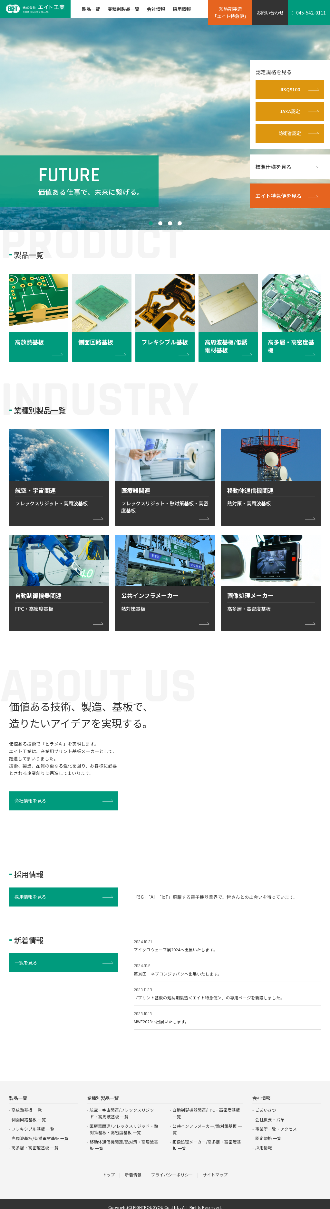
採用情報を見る (30, 899)
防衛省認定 (289, 133)
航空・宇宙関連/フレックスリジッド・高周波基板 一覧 (122, 1108)
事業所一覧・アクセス (276, 1123)
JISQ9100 (289, 89)
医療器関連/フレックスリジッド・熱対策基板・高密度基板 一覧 (124, 1123)
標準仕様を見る (273, 167)
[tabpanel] (165, 123)
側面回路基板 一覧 (29, 1114)
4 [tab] (179, 223)
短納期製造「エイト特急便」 (230, 12)
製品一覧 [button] (91, 8)
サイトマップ (215, 1169)
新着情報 (133, 1169)
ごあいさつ (265, 1105)
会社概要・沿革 (270, 1114)
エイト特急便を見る (278, 196)
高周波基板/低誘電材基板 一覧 (40, 1133)
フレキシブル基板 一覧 (33, 1123)
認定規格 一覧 (268, 1133)
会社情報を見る (30, 802)
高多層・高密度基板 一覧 (35, 1142)
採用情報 (263, 1142)
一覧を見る (26, 964)
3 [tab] (170, 223)
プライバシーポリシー (172, 1169)
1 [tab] (150, 223)
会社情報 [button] (156, 8)
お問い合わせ (270, 12)
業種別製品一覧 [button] (123, 8)
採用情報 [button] (182, 8)
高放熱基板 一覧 (27, 1105)
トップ (108, 1169)
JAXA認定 (290, 111)
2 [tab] (160, 223)
